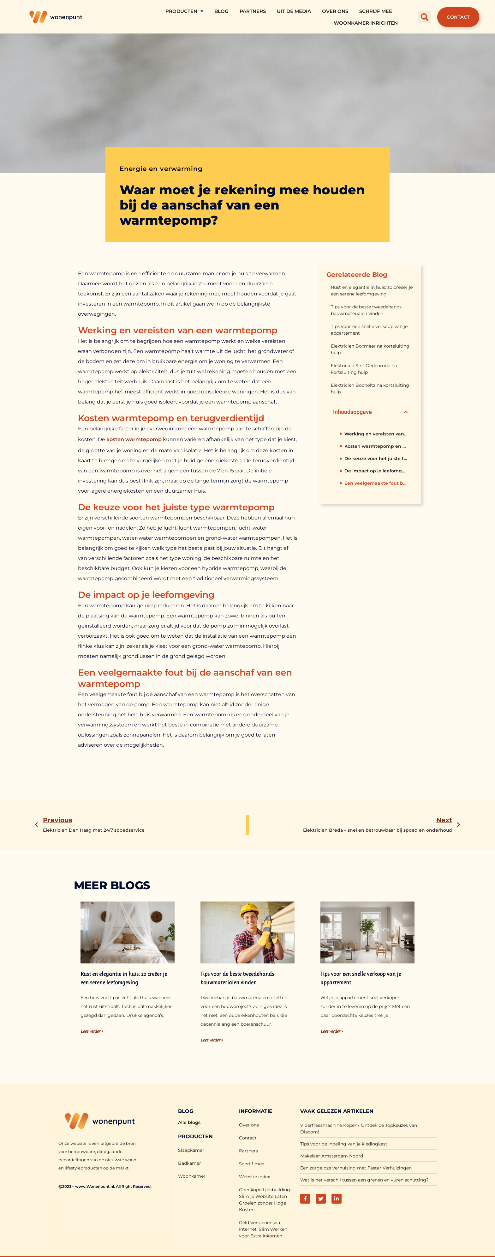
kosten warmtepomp (134, 439)
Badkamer (189, 1163)
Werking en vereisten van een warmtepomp (376, 434)
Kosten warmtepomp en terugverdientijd (376, 446)
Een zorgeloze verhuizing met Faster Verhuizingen (356, 1168)
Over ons (335, 11)
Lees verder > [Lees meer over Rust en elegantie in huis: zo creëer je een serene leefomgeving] (92, 1031)
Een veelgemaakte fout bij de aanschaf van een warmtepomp (376, 483)
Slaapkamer (191, 1150)
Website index (254, 1177)
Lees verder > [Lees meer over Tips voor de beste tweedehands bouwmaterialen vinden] (211, 1039)
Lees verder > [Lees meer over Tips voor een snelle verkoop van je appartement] (331, 1031)
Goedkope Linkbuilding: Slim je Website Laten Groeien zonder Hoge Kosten (265, 1199)
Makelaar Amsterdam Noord (331, 1156)
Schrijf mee (375, 11)
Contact (248, 1138)
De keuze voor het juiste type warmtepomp (376, 458)
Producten (184, 11)
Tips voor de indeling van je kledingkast (343, 1144)
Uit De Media (294, 11)
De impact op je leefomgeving (376, 471)
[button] (424, 17)
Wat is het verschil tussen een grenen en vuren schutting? (364, 1180)
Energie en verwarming (161, 169)
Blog (221, 11)
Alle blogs (189, 1122)
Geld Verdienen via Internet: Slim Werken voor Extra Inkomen (263, 1229)
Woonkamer (192, 1176)
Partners (253, 11)
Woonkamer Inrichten (366, 23)
